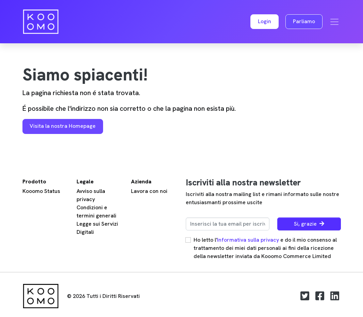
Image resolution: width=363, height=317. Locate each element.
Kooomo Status (41, 191)
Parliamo (304, 21)
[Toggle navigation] (334, 21)
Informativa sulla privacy (248, 239)
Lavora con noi (149, 191)
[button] (264, 21)
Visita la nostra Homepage (63, 126)
